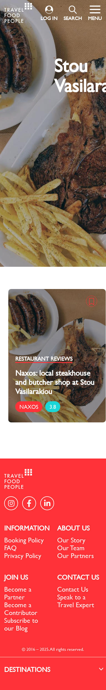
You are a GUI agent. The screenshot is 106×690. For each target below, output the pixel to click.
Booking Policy (24, 540)
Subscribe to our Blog (21, 624)
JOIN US (16, 577)
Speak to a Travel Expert (75, 600)
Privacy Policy (22, 555)
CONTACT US (78, 577)
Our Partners (75, 555)
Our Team (71, 547)
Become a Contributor (20, 608)
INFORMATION (27, 528)
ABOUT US (73, 528)
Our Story (71, 540)
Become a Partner (17, 593)
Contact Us (72, 589)
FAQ (10, 547)
